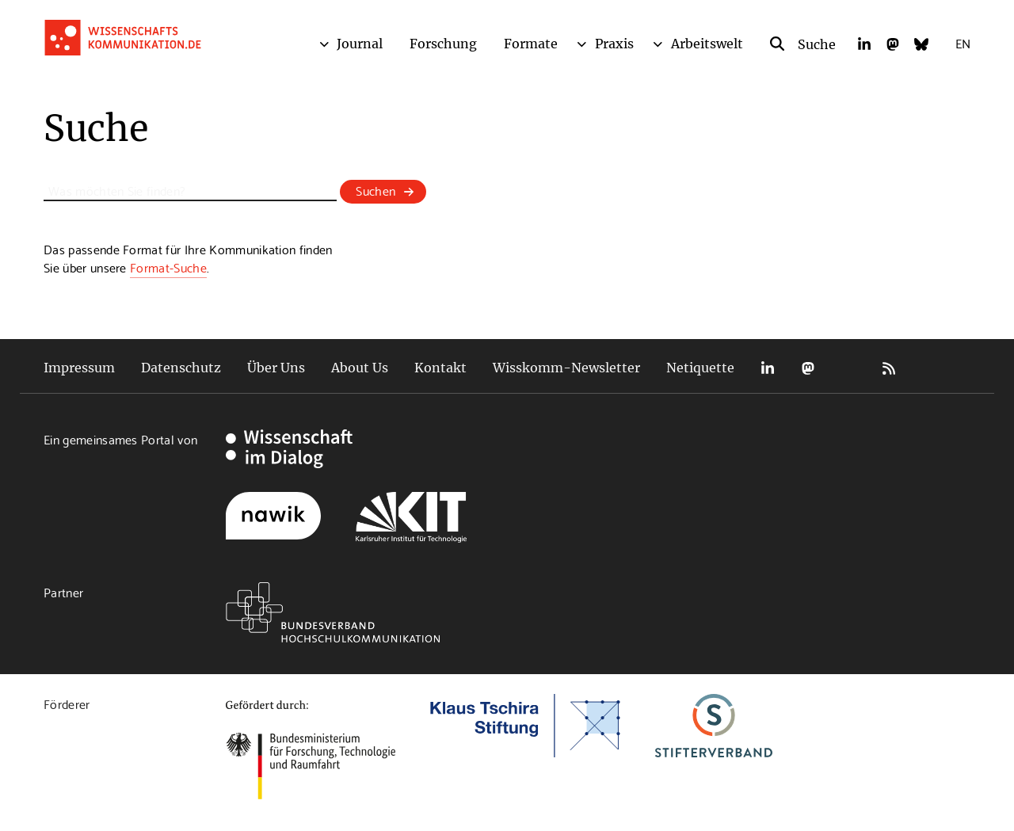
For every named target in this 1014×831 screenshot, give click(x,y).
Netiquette (700, 367)
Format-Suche (168, 266)
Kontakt (440, 367)
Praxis (614, 43)
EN (962, 42)
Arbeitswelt (707, 43)
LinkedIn (768, 368)
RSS (889, 368)
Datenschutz (181, 367)
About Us (359, 367)
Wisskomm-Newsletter (566, 367)
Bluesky (848, 368)
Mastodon (808, 368)
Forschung (443, 43)
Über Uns (276, 367)
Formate (531, 43)
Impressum (79, 367)
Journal (360, 43)
